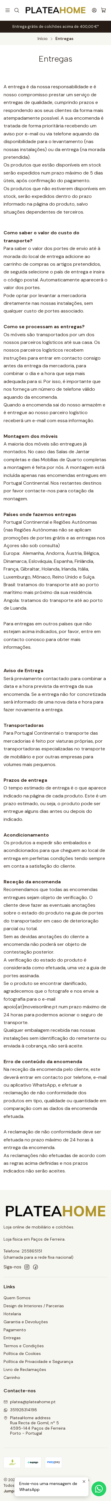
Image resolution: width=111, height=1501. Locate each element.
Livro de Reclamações (25, 1369)
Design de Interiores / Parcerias (34, 1305)
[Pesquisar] (16, 10)
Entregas (12, 1337)
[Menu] (8, 10)
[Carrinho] (103, 10)
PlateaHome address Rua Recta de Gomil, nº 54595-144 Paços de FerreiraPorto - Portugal (34, 1425)
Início (43, 39)
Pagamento (15, 1329)
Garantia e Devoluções (26, 1321)
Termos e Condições (24, 1345)
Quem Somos (17, 1297)
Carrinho (12, 1377)
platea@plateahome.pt (30, 1401)
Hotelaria (12, 1313)
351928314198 (20, 1409)
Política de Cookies (22, 1353)
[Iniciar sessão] (94, 10)
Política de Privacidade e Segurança (38, 1361)
